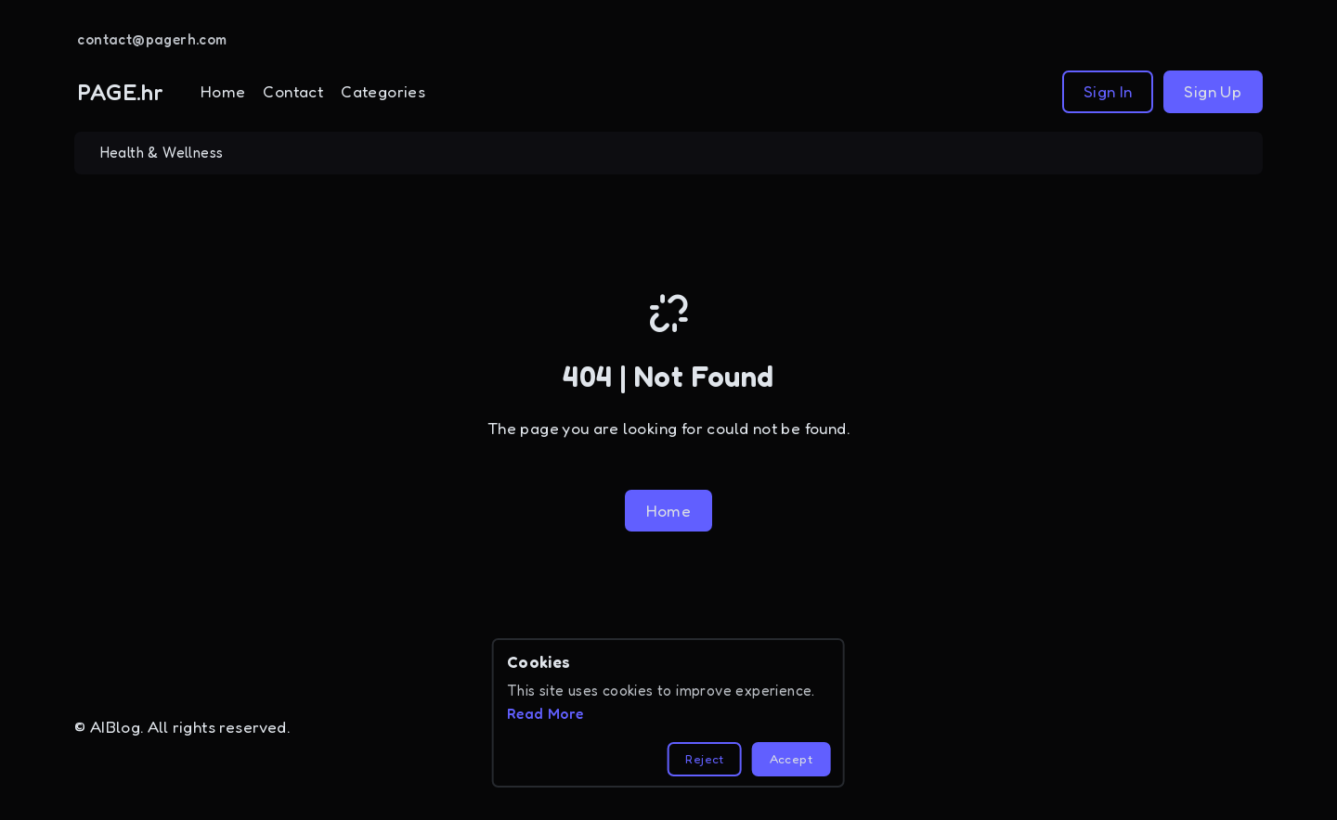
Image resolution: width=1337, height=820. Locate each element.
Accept (791, 758)
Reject (704, 758)
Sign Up (1212, 91)
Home (223, 91)
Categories (383, 91)
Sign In (1108, 91)
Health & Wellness (162, 152)
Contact (293, 91)
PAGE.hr (120, 92)
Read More (545, 714)
